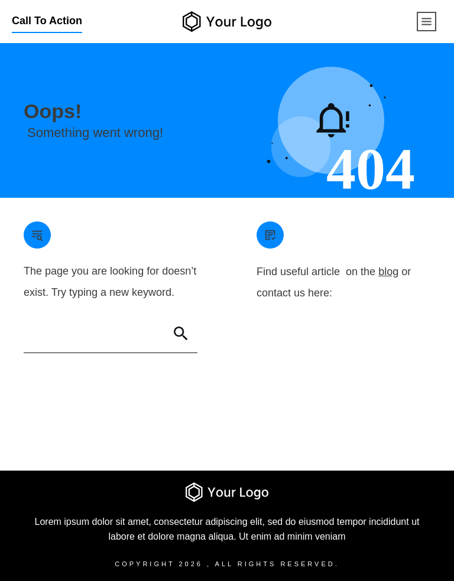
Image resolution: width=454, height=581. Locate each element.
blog (388, 272)
